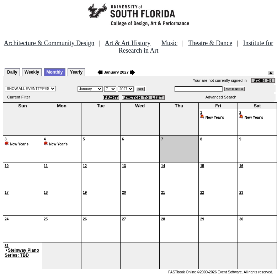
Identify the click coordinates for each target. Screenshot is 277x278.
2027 (124, 72)
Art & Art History (128, 43)
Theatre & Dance (210, 43)
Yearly (76, 72)
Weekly (32, 72)
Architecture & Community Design (49, 43)
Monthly (55, 72)
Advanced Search (221, 97)
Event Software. (230, 272)
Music (169, 43)
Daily (12, 72)
